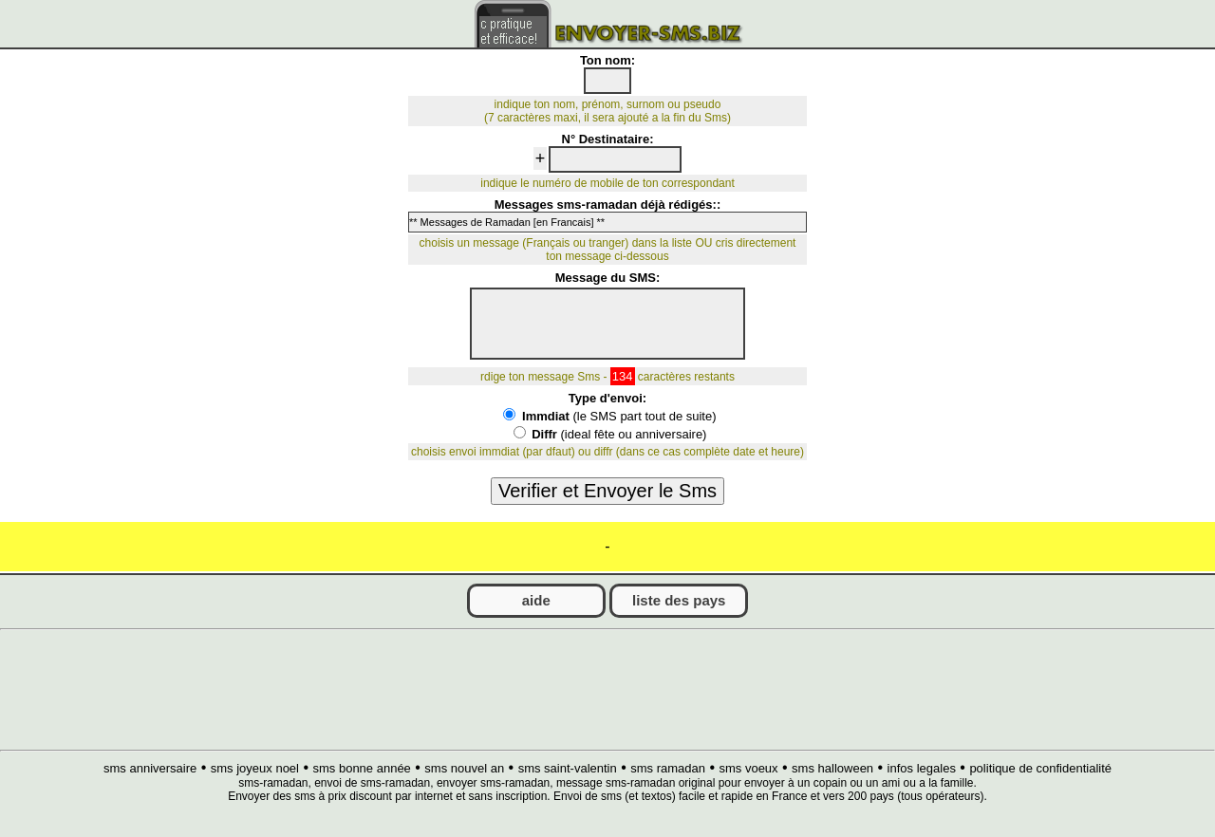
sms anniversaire (149, 768)
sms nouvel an (464, 768)
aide (536, 600)
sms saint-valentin (567, 768)
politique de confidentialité (1040, 768)
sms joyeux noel (255, 768)
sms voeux (748, 768)
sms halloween (832, 768)
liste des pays (678, 600)
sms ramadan (667, 768)
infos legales (922, 768)
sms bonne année (361, 768)
